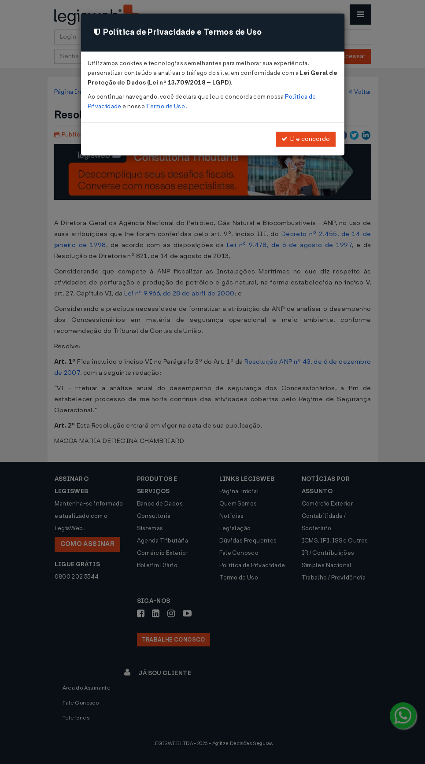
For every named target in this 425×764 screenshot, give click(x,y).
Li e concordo (305, 139)
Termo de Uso (166, 106)
